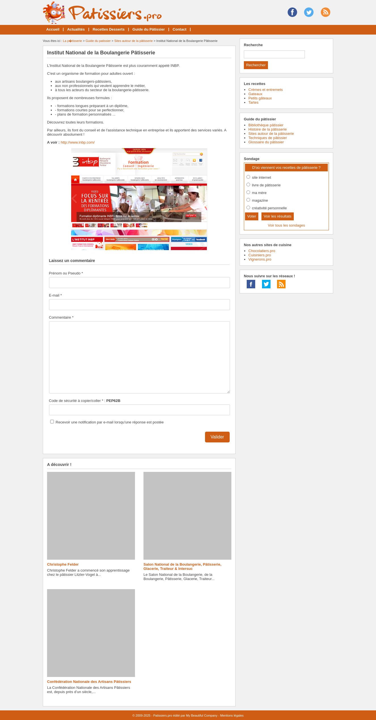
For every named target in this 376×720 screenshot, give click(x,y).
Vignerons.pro (259, 259)
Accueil (52, 29)
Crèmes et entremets (265, 90)
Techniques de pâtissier (267, 138)
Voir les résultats (277, 216)
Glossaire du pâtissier (266, 142)
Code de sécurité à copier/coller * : (85, 401)
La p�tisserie (72, 40)
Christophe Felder (63, 564)
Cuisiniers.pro (259, 255)
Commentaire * (61, 317)
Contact (179, 29)
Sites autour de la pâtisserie (133, 40)
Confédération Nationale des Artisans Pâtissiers (89, 681)
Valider (217, 436)
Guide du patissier (98, 40)
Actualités (76, 29)
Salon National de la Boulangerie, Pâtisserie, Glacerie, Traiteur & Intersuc (182, 566)
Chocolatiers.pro (261, 251)
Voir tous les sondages (286, 225)
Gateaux (255, 94)
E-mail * (55, 295)
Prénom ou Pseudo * (66, 273)
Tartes (253, 102)
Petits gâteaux (260, 98)
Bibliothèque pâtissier (266, 125)
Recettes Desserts (109, 29)
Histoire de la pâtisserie (267, 129)
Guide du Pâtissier (148, 29)
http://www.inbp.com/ (78, 142)
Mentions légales (232, 715)
